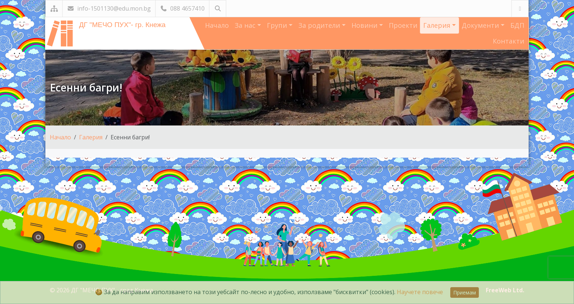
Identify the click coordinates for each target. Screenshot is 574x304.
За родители (320, 25)
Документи (481, 25)
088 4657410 (182, 8)
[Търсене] (217, 8)
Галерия (437, 25)
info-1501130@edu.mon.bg (109, 8)
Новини (365, 25)
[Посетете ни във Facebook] (520, 8)
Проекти (403, 25)
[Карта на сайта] (54, 8)
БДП (517, 25)
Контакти (508, 41)
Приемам (464, 292)
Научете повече (420, 292)
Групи (278, 25)
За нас (246, 25)
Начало (217, 25)
